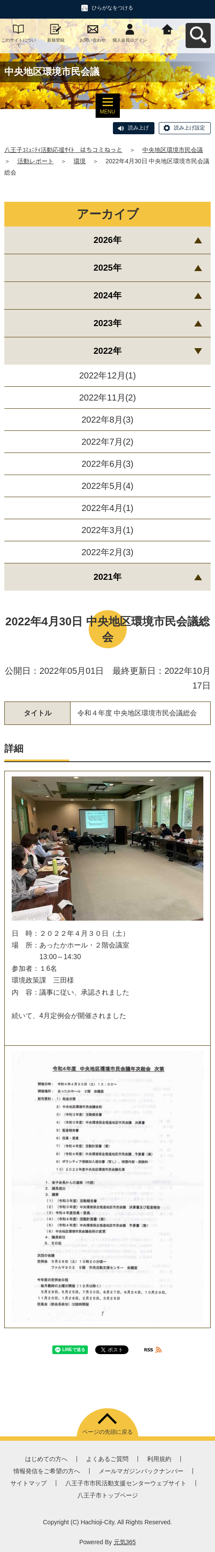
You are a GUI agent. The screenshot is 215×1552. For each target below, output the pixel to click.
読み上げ (138, 128)
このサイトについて (18, 43)
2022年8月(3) (107, 419)
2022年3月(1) (107, 530)
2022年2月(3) (107, 552)
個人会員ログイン (129, 40)
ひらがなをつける (112, 8)
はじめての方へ (46, 1458)
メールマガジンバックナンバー (141, 1471)
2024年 (107, 295)
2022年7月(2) (107, 441)
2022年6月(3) (107, 464)
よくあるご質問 (107, 1458)
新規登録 (55, 40)
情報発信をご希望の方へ (46, 1471)
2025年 (107, 267)
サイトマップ (28, 1483)
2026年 (107, 240)
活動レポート (35, 161)
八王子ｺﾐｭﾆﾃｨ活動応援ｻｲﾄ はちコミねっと (63, 149)
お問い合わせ (93, 40)
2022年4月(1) (107, 508)
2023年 (107, 323)
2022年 (107, 351)
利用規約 (159, 1458)
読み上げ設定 (189, 128)
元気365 (125, 1542)
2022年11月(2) (107, 397)
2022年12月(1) (107, 375)
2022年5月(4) (107, 486)
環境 (80, 161)
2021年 (107, 577)
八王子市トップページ (107, 1495)
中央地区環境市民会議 (172, 149)
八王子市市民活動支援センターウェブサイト (125, 1483)
